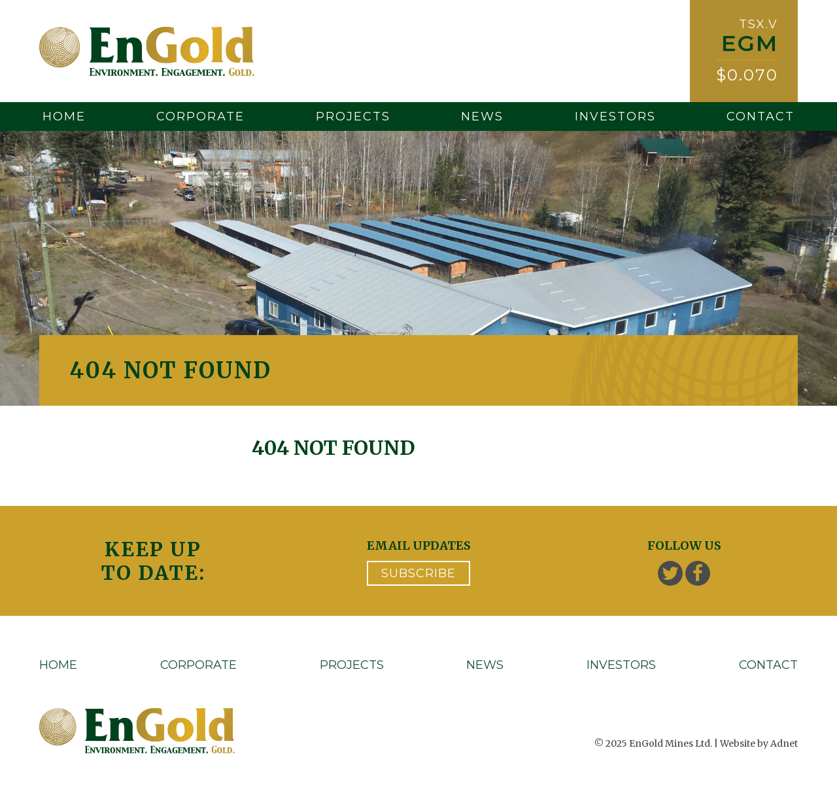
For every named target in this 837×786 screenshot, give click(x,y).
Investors (615, 116)
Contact (760, 116)
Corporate (200, 116)
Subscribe (418, 573)
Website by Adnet (759, 743)
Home (64, 116)
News (482, 116)
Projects (353, 116)
